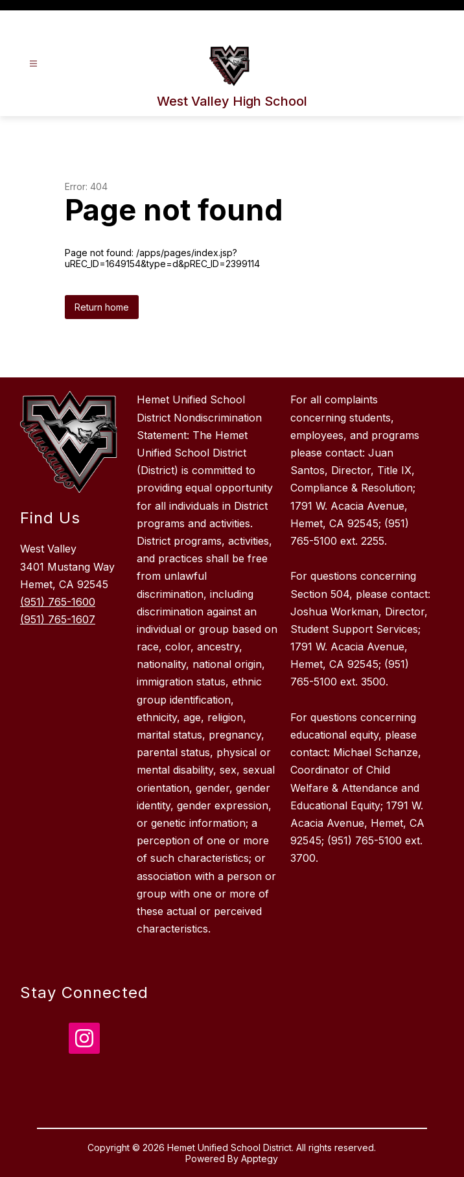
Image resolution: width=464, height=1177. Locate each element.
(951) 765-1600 (57, 601)
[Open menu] (33, 63)
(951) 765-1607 (57, 619)
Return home (102, 307)
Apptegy (259, 1158)
